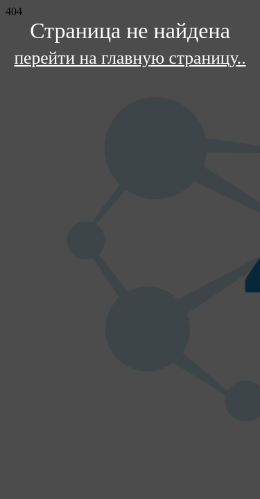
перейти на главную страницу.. (129, 58)
